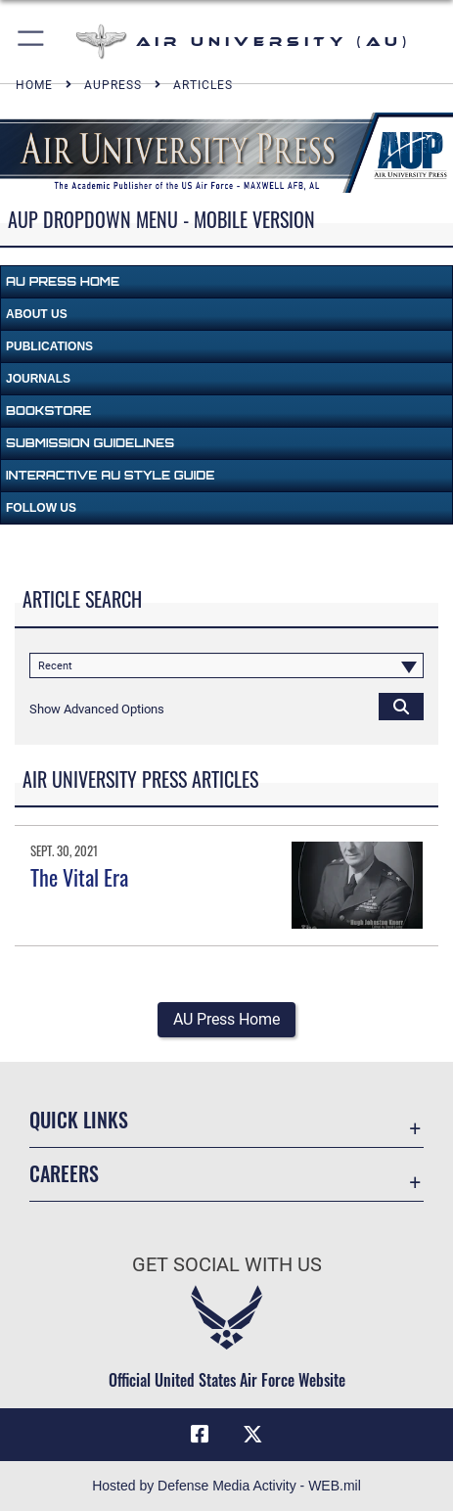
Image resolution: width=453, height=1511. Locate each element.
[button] (32, 41)
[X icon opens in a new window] (253, 1434)
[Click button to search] (401, 705)
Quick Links (78, 1119)
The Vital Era (79, 877)
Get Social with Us (227, 1265)
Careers (64, 1173)
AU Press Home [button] (226, 1019)
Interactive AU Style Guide (110, 475)
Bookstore (48, 410)
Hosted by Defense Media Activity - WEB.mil (226, 1485)
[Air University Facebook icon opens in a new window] (199, 1434)
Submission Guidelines (90, 442)
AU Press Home (62, 281)
